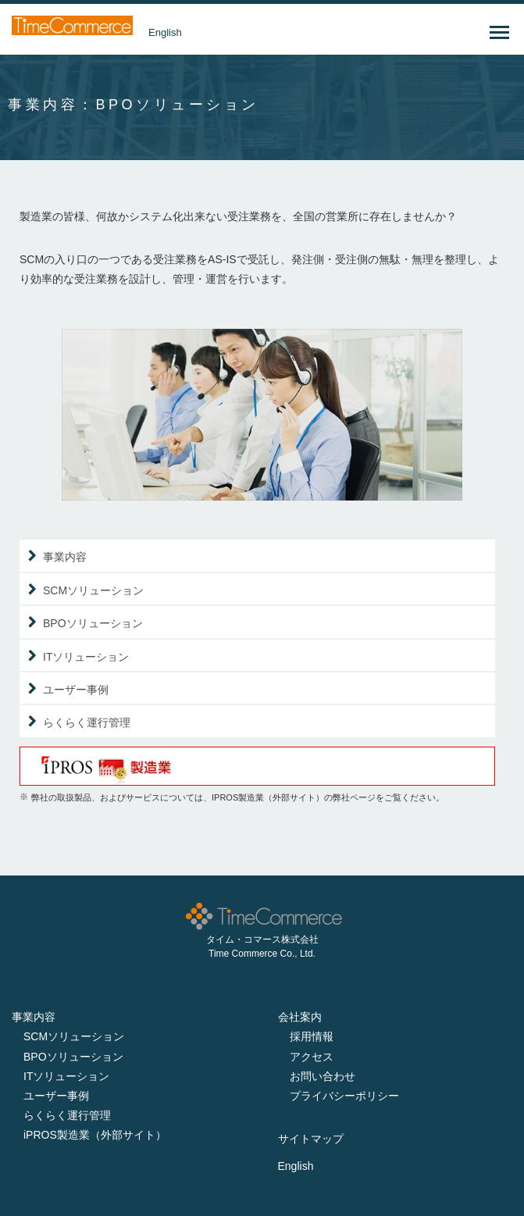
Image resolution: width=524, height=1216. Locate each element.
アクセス (311, 1056)
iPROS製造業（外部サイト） (94, 1135)
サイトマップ (311, 1138)
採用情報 (311, 1036)
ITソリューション (86, 657)
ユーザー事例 (76, 690)
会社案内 (300, 1017)
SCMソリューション (93, 591)
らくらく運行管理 (86, 723)
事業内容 (65, 557)
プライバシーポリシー (344, 1095)
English (165, 32)
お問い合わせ (322, 1076)
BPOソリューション (93, 623)
